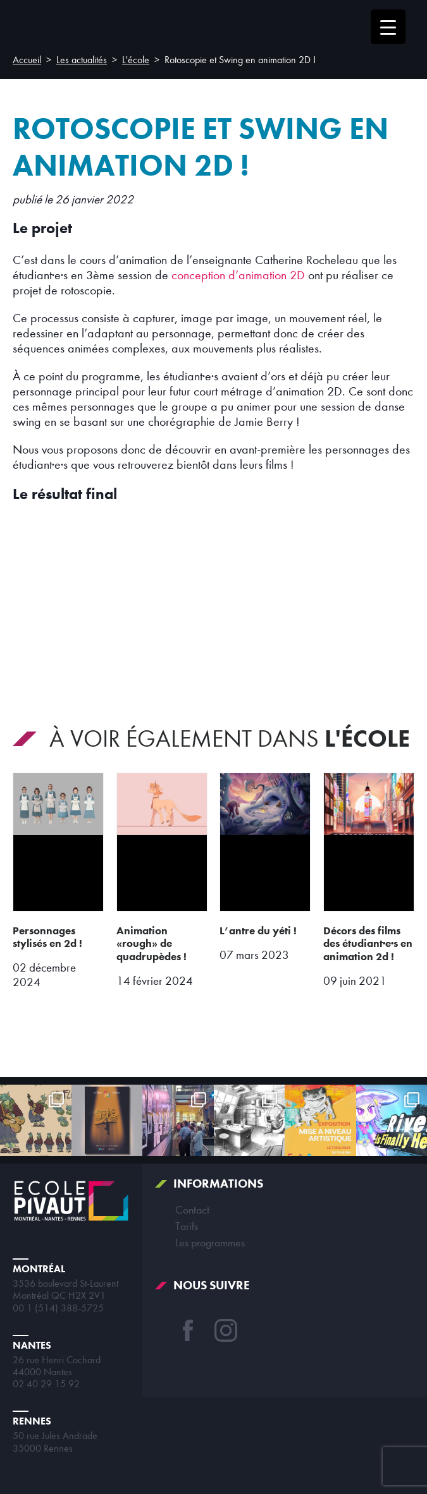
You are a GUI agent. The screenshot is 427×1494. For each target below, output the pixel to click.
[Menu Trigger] (388, 26)
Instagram (225, 1330)
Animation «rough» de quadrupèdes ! (151, 943)
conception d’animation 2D (238, 275)
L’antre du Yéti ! (258, 930)
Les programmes (210, 1242)
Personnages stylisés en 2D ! (47, 937)
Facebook (188, 1330)
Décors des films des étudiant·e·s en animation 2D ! (367, 943)
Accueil (27, 60)
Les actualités (81, 60)
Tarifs (186, 1226)
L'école (135, 60)
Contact (192, 1209)
